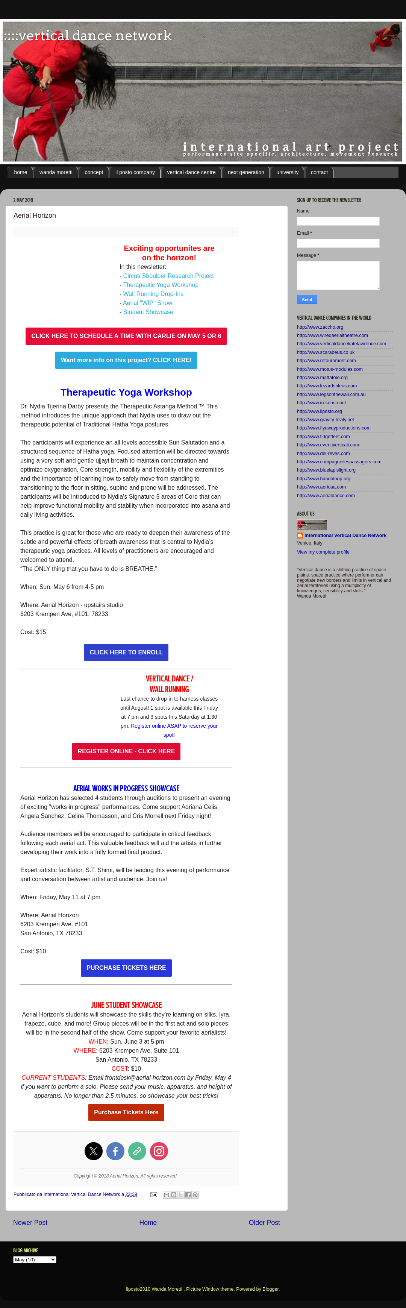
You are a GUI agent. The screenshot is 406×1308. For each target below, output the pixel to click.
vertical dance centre (191, 172)
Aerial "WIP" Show (147, 303)
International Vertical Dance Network (345, 535)
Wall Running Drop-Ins (153, 294)
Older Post (264, 1222)
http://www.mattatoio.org (322, 377)
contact (319, 172)
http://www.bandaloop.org (323, 478)
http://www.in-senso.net (321, 402)
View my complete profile (323, 552)
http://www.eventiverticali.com (328, 445)
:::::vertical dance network (86, 35)
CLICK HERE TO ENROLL (126, 652)
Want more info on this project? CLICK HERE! (126, 360)
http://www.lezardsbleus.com (327, 385)
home (20, 172)
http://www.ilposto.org (319, 411)
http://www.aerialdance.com (326, 495)
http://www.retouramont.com (326, 360)
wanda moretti (56, 172)
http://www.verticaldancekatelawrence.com (341, 343)
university (287, 172)
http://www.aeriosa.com (321, 487)
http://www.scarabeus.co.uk (325, 352)
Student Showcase (148, 312)
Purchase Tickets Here (126, 1112)
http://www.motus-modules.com (330, 369)
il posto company (135, 172)
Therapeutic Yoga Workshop (160, 285)
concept (94, 172)
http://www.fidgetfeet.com (323, 436)
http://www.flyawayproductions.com (334, 428)
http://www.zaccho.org (320, 327)
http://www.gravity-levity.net (325, 419)
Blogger (270, 1289)
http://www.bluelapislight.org (326, 470)
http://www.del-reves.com (323, 453)
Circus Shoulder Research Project (168, 276)
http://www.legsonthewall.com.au (331, 394)
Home (148, 1222)
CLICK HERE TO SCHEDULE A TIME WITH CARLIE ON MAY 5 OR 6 (126, 336)
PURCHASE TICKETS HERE (126, 968)
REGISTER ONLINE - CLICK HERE (126, 751)
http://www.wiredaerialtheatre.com (332, 335)
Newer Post (30, 1222)
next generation (246, 172)
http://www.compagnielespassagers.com (339, 461)
